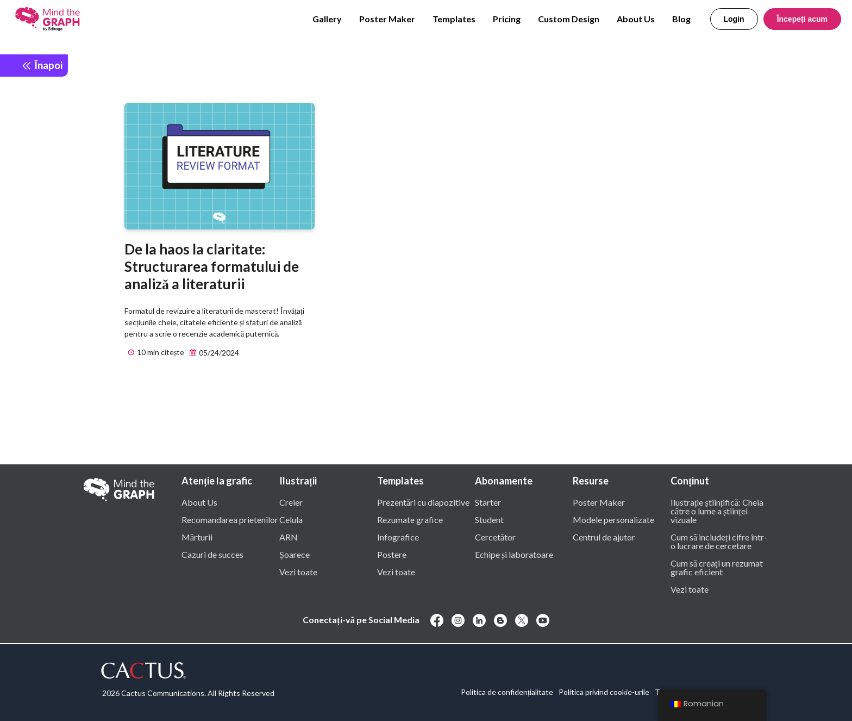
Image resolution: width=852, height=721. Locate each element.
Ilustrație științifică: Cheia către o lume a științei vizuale (717, 510)
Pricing (507, 19)
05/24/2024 (212, 352)
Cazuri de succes (212, 554)
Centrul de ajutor (604, 537)
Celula (291, 519)
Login (734, 19)
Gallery (327, 19)
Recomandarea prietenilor (229, 519)
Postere (391, 554)
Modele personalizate (613, 519)
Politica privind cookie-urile (604, 692)
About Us (636, 19)
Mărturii (196, 537)
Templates (454, 19)
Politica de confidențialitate (507, 692)
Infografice (398, 537)
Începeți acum (802, 19)
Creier (291, 502)
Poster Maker (387, 19)
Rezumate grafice (410, 519)
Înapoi (41, 65)
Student (489, 519)
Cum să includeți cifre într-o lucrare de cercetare (719, 541)
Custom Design (568, 19)
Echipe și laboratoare (514, 554)
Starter (488, 502)
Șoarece (294, 554)
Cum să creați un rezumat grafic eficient (717, 567)
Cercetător (495, 537)
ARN (288, 537)
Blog (681, 19)
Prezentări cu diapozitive (423, 502)
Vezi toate (298, 571)
